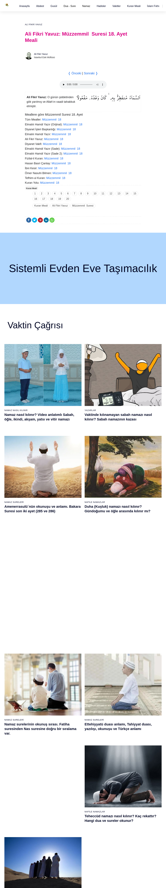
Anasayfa (24, 6)
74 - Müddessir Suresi (38, 846)
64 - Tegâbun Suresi (38, 791)
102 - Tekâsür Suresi (113, 791)
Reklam (114, 882)
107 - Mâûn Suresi (112, 819)
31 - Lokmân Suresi (75, 711)
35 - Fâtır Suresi (74, 733)
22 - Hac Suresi (73, 661)
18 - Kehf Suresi (36, 744)
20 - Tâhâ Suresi (74, 650)
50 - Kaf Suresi (111, 711)
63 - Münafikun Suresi (38, 786)
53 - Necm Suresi (112, 727)
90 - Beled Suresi (74, 830)
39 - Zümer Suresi (112, 650)
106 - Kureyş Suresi (113, 813)
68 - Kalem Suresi (37, 813)
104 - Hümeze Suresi (114, 802)
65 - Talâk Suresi (36, 797)
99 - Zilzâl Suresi (111, 775)
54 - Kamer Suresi (112, 733)
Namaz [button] (86, 6)
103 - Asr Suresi (111, 797)
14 (126, 193)
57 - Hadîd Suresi (112, 749)
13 (118, 193)
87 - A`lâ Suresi (73, 813)
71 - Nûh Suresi (36, 830)
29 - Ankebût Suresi (75, 700)
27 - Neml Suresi (74, 689)
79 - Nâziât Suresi (75, 769)
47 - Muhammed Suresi (115, 694)
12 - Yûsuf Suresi (36, 711)
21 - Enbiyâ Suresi (75, 656)
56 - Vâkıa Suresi (112, 744)
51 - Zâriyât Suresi (112, 716)
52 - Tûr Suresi (111, 722)
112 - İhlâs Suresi (112, 846)
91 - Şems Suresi (74, 835)
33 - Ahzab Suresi (74, 722)
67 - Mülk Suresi (36, 808)
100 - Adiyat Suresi (112, 780)
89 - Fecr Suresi (74, 824)
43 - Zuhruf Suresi (112, 672)
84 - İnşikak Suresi (75, 797)
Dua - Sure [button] (70, 6)
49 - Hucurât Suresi (113, 705)
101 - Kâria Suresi (112, 786)
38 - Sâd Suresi (73, 749)
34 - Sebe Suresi (74, 727)
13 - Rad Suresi (36, 716)
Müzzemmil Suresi (82, 205)
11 (103, 193)
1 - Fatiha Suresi (36, 650)
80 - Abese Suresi (75, 775)
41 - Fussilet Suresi (113, 661)
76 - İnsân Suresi (36, 857)
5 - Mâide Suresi (36, 672)
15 (134, 193)
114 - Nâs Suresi (111, 857)
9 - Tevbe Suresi (36, 694)
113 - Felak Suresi (112, 852)
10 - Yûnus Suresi (37, 700)
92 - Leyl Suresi (74, 841)
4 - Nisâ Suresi (35, 667)
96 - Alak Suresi (111, 758)
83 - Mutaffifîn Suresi (76, 791)
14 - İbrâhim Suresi (37, 722)
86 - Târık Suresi (74, 808)
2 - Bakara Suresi (36, 656)
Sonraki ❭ (91, 73)
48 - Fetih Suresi (111, 700)
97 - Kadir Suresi (111, 764)
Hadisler (101, 6)
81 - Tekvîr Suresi (74, 780)
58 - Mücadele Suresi (38, 758)
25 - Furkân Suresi (75, 678)
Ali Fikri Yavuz (33, 24)
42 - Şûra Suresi (111, 667)
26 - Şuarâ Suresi (74, 683)
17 (43, 199)
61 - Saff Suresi (36, 775)
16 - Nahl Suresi (36, 733)
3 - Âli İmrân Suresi (37, 661)
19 (59, 199)
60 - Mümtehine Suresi (39, 769)
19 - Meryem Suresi (38, 749)
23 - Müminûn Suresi (76, 667)
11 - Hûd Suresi (36, 705)
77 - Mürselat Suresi (75, 758)
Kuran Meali (133, 6)
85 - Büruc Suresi (74, 802)
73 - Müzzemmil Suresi (39, 841)
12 (110, 193)
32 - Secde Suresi (75, 716)
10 (95, 193)
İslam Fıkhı (153, 6)
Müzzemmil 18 (51, 119)
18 (51, 199)
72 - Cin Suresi (35, 835)
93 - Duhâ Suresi (74, 846)
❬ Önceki (74, 73)
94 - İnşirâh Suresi (75, 852)
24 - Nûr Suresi (73, 672)
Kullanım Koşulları (99, 882)
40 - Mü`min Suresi (113, 656)
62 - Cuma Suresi (37, 780)
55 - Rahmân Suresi (113, 738)
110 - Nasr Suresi (112, 835)
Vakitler (116, 6)
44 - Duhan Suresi (112, 678)
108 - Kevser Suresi (113, 824)
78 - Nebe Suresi (74, 764)
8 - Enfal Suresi (35, 689)
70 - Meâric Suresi (37, 824)
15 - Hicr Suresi (36, 727)
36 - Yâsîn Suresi (74, 738)
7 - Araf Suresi (35, 683)
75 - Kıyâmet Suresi (38, 852)
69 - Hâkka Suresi (37, 819)
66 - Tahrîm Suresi (37, 802)
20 (67, 199)
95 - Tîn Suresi (73, 857)
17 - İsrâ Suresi (35, 738)
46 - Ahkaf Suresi (111, 689)
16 (35, 199)
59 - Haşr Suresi (36, 764)
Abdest (40, 6)
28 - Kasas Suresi (74, 694)
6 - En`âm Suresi (36, 678)
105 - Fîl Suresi (111, 808)
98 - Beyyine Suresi (113, 769)
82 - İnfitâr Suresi (74, 786)
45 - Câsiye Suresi (112, 683)
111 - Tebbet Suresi (113, 841)
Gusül (53, 6)
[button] (24, 6)
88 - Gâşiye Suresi (75, 819)
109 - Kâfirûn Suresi (113, 830)
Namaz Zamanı (153, 882)
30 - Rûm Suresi (74, 705)
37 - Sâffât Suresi (74, 744)
